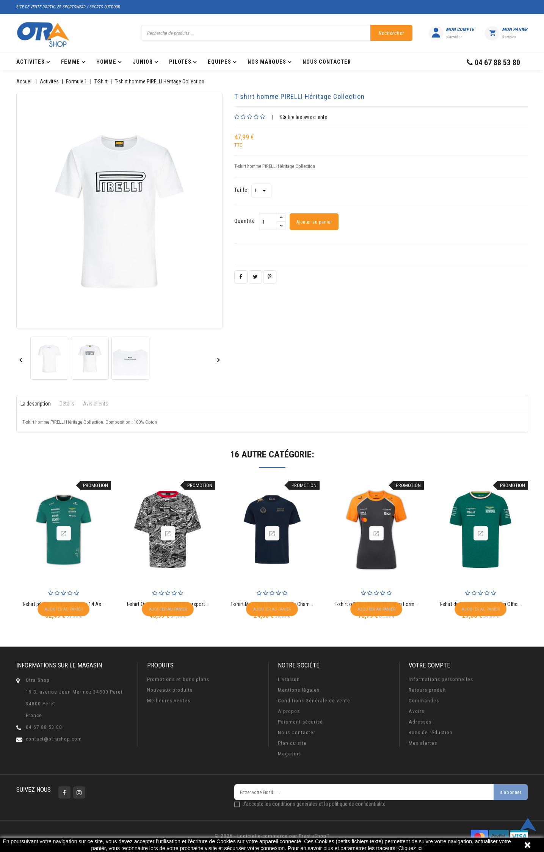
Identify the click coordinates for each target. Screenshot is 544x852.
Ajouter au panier (314, 222)
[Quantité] (268, 221)
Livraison (289, 679)
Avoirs (416, 711)
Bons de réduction (431, 732)
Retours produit (427, 690)
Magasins (289, 753)
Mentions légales (299, 690)
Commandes (424, 700)
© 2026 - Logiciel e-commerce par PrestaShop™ (272, 836)
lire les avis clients (303, 117)
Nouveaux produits (170, 690)
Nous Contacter (296, 732)
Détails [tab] (67, 404)
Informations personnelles (441, 679)
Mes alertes (423, 743)
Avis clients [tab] (95, 404)
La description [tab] (35, 404)
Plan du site (292, 743)
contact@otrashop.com (54, 739)
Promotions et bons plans (178, 679)
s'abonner (510, 792)
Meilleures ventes (168, 700)
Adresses (420, 722)
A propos (289, 711)
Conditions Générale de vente (314, 700)
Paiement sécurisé (300, 722)
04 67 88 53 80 (44, 727)
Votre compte (429, 665)
